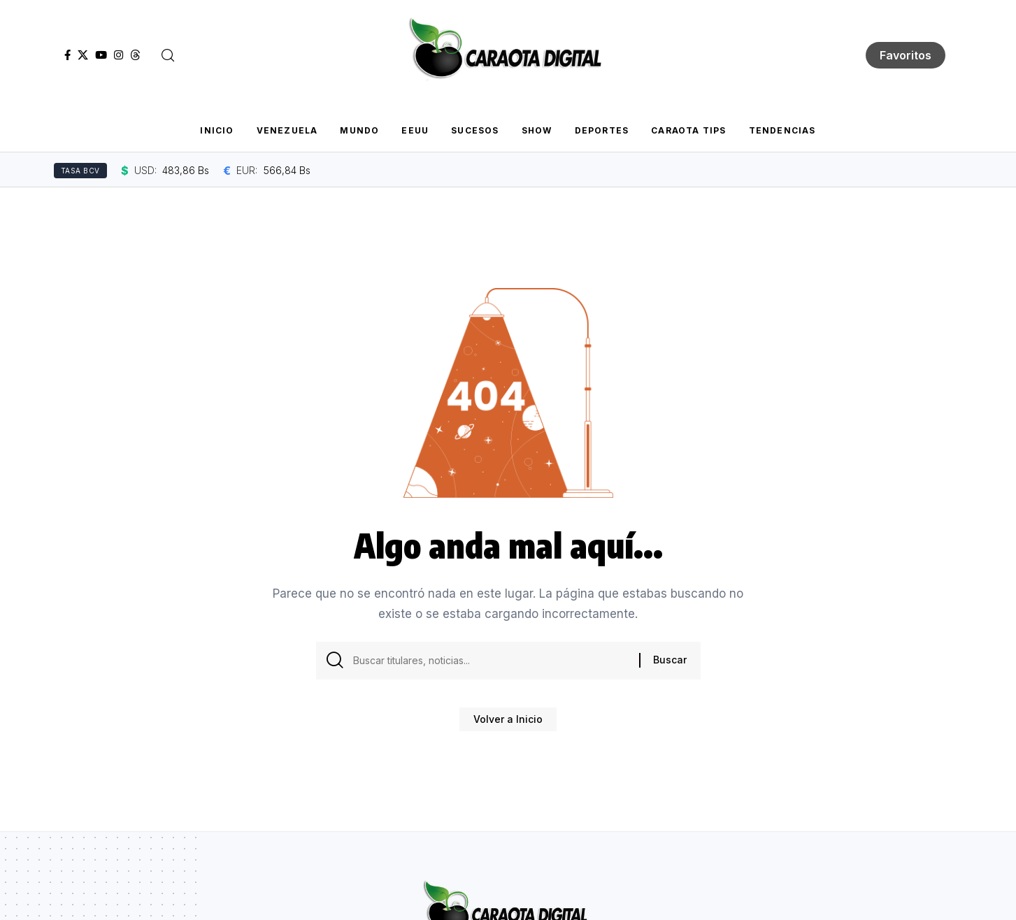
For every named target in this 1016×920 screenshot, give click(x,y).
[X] (83, 55)
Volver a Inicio (508, 724)
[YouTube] (101, 55)
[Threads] (135, 55)
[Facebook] (67, 55)
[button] (168, 55)
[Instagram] (118, 55)
